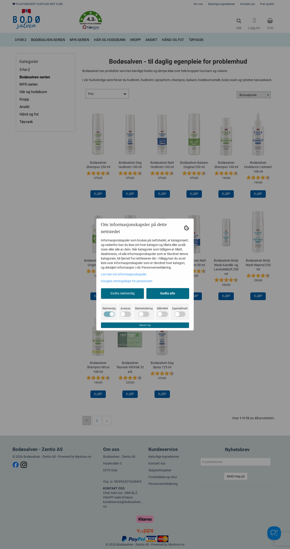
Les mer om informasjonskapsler (124, 274)
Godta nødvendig (122, 293)
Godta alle (167, 293)
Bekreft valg (145, 325)
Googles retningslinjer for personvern (126, 281)
